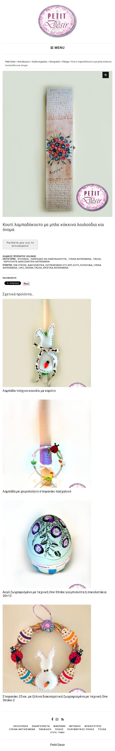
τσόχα (102, 729)
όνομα (29, 267)
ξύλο (21, 267)
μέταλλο (75, 726)
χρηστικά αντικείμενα (55, 267)
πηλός (59, 729)
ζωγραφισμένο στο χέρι (58, 265)
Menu (58, 47)
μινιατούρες (93, 726)
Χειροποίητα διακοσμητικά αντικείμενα (27, 261)
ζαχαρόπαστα (41, 726)
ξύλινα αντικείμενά (22, 729)
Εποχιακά (23, 259)
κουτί (76, 265)
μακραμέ (60, 726)
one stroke (19, 265)
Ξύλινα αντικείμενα (79, 259)
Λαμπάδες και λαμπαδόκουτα (48, 259)
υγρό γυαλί (57, 732)
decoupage (20, 726)
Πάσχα (97, 259)
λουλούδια (86, 265)
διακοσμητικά (36, 265)
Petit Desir (57, 745)
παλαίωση (45, 729)
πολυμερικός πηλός (80, 729)
